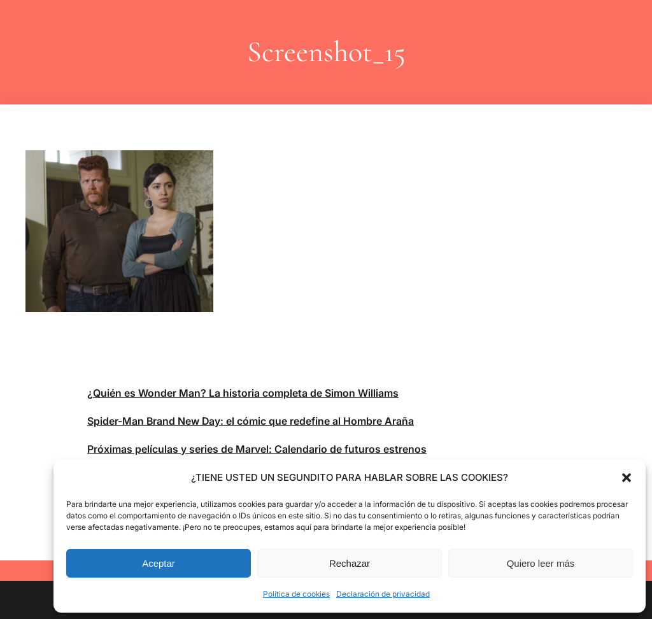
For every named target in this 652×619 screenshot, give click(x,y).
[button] (626, 477)
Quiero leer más (541, 563)
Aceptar (158, 563)
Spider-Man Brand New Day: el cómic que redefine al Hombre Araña (250, 421)
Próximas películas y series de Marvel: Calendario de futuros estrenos (257, 449)
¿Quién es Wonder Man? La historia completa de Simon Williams (243, 393)
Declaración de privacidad (383, 594)
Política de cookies (296, 594)
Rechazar (349, 563)
